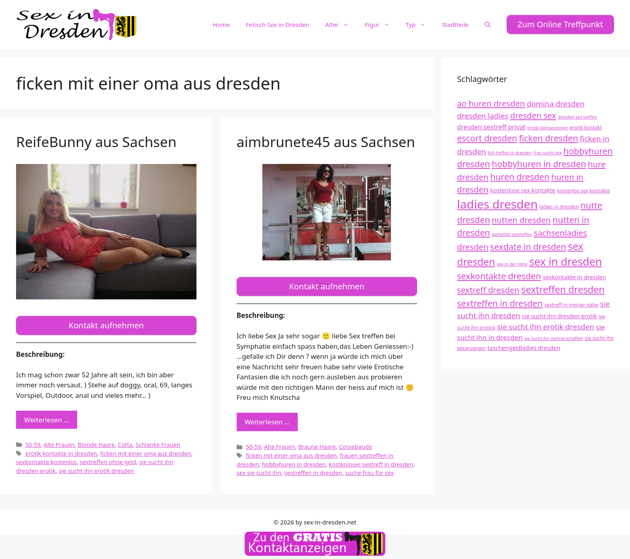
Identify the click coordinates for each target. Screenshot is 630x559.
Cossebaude (355, 444)
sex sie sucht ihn (259, 470)
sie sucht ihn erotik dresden (96, 467)
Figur (381, 24)
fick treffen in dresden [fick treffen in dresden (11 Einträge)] (510, 151)
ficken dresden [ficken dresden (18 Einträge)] (548, 137)
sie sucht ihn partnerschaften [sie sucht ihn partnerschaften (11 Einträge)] (553, 337)
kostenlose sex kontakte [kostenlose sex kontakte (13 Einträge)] (522, 188)
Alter (341, 24)
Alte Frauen (58, 441)
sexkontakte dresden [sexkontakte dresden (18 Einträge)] (499, 275)
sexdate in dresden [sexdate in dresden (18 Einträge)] (528, 245)
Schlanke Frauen (157, 441)
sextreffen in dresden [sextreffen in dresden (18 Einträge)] (500, 301)
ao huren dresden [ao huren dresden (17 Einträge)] (491, 101)
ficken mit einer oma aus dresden (145, 450)
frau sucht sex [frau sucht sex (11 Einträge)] (548, 151)
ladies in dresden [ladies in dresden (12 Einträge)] (559, 205)
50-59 (33, 441)
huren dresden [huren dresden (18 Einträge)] (520, 175)
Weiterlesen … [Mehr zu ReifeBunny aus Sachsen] (46, 416)
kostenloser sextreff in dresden (371, 461)
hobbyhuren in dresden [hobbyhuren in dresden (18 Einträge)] (539, 162)
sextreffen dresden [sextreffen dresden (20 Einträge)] (563, 288)
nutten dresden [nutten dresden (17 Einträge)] (521, 218)
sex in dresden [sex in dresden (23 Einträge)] (565, 260)
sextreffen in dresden (313, 470)
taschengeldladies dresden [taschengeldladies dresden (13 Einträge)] (523, 346)
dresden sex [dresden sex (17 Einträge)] (533, 114)
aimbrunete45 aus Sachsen (326, 140)
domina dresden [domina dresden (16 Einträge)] (556, 102)
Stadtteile (455, 24)
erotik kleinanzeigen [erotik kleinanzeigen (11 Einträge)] (547, 126)
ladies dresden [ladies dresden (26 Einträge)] (497, 203)
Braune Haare (317, 444)
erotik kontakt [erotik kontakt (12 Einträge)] (586, 126)
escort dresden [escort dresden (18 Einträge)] (487, 137)
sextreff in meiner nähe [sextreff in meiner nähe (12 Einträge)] (571, 303)
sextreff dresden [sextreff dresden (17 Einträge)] (488, 288)
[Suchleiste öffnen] (488, 24)
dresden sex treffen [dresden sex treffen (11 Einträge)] (577, 116)
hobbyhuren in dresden (294, 461)
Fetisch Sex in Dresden (277, 24)
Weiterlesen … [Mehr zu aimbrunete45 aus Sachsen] (267, 418)
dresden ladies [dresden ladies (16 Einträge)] (483, 114)
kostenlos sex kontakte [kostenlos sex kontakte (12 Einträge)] (583, 189)
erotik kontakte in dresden (61, 450)
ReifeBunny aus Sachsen (96, 140)
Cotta (125, 441)
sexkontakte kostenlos (46, 459)
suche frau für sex (369, 470)
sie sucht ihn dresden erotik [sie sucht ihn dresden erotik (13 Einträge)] (559, 314)
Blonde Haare (96, 441)
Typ (420, 24)
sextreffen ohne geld (108, 459)
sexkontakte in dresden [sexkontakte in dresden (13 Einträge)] (574, 276)
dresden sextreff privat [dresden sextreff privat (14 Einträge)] (491, 125)
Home (221, 24)
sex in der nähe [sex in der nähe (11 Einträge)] (512, 263)
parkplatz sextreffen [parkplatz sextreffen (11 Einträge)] (512, 232)
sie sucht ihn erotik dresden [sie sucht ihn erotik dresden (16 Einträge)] (545, 325)
